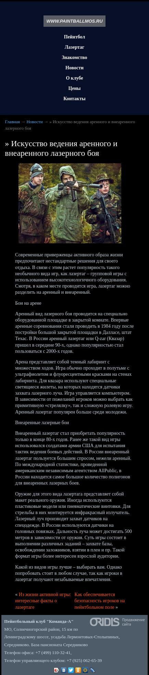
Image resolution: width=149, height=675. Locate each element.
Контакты (74, 98)
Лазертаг (74, 47)
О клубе (74, 78)
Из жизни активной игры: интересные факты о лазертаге (43, 600)
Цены (74, 88)
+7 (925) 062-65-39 (84, 660)
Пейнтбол (74, 36)
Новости (74, 67)
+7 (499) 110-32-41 (53, 652)
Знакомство (74, 57)
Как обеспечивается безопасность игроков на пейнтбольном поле (100, 600)
